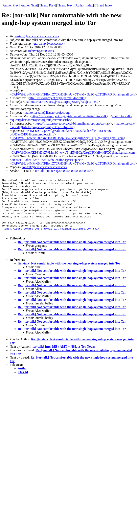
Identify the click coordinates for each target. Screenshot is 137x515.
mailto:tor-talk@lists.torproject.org (47, 112)
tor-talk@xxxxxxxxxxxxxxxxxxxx (37, 36)
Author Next (29, 5)
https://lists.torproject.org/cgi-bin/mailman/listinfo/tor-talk (69, 116)
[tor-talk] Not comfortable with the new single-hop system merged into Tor (69, 273)
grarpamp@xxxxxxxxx (48, 43)
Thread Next (65, 5)
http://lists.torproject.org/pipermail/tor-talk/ (57, 98)
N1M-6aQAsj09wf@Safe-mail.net (49, 130)
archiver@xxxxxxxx (41, 50)
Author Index (84, 5)
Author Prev (11, 5)
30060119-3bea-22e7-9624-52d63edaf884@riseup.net (47, 160)
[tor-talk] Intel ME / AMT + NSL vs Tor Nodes (63, 357)
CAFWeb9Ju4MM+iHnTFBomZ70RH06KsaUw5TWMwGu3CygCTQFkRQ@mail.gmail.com (73, 94)
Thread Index (103, 5)
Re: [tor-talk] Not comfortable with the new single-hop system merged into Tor (72, 252)
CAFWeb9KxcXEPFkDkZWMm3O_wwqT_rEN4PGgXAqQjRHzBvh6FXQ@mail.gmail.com (73, 152)
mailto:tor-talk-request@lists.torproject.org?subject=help (61, 101)
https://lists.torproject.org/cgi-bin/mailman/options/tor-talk (72, 123)
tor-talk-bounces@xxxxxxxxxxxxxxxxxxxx (63, 170)
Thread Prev (47, 5)
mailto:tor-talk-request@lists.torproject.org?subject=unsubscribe (72, 125)
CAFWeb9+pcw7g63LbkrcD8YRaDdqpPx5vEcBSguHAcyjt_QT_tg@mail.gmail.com (68, 138)
